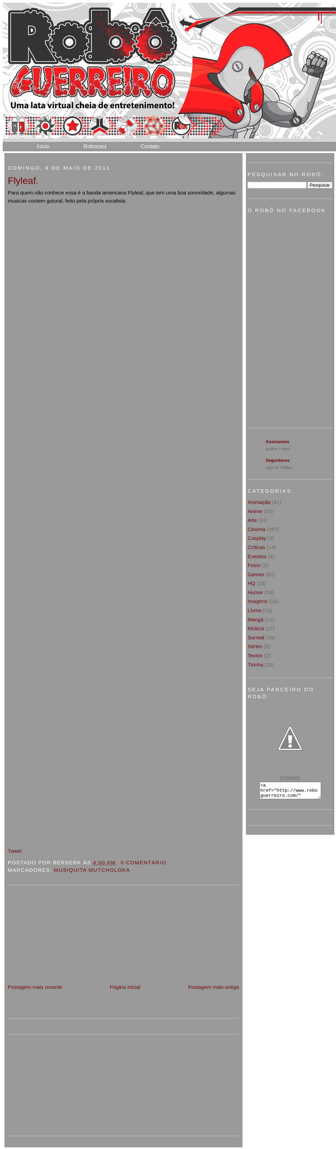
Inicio (43, 146)
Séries (255, 646)
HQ (251, 583)
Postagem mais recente (35, 987)
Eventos (257, 556)
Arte (252, 520)
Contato (149, 146)
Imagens (257, 601)
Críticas (256, 547)
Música (256, 628)
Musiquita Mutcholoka (92, 870)
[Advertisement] (59, 935)
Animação (259, 502)
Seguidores (278, 460)
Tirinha (255, 664)
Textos (255, 655)
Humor (255, 592)
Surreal (256, 637)
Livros (255, 610)
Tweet (15, 851)
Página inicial (125, 987)
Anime (255, 511)
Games (256, 574)
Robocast (94, 146)
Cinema (256, 529)
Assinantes (277, 441)
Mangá (255, 619)
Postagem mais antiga (213, 987)
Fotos (254, 565)
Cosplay (257, 538)
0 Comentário (143, 862)
